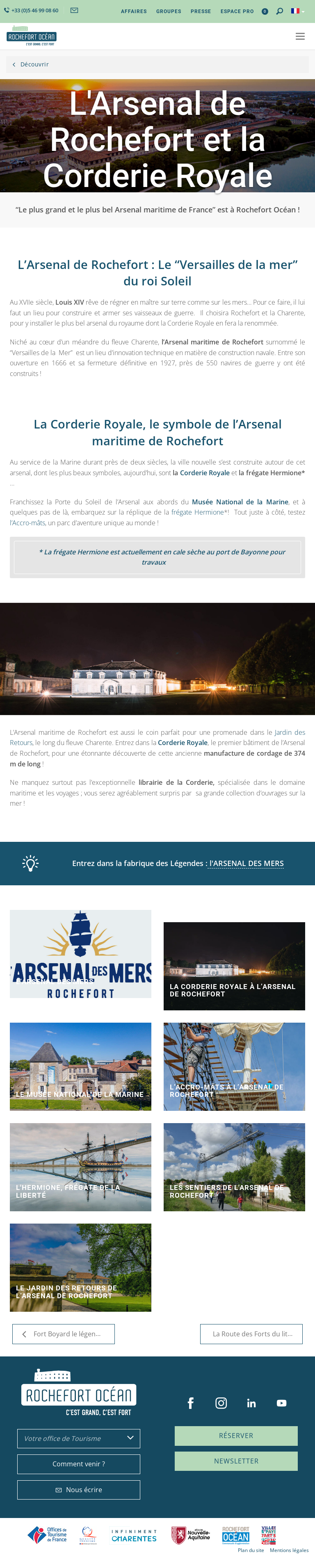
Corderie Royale (205, 472)
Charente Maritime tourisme (134, 1535)
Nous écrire (78, 1489)
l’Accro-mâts (27, 522)
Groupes (168, 11)
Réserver (236, 1435)
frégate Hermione (197, 512)
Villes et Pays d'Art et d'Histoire (269, 1535)
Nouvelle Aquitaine (190, 1535)
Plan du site (251, 1550)
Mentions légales (289, 1550)
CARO (235, 1535)
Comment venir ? (78, 1463)
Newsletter (236, 1461)
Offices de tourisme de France (47, 1535)
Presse (201, 11)
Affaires (134, 11)
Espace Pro (237, 11)
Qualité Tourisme (88, 1535)
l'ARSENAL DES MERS (246, 863)
